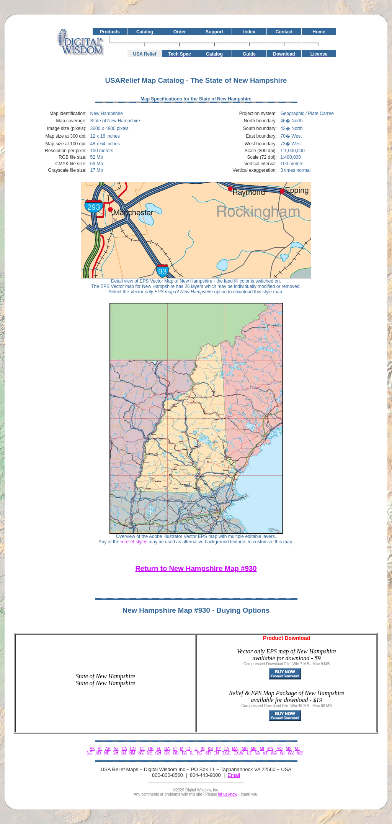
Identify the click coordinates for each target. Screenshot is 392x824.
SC (199, 753)
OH (158, 753)
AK (92, 749)
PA (184, 753)
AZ (116, 749)
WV (291, 753)
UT (249, 753)
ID (188, 749)
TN (216, 753)
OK (167, 753)
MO (279, 749)
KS (210, 749)
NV (141, 753)
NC (89, 753)
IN (202, 749)
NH (115, 753)
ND (98, 753)
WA (274, 753)
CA (124, 749)
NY (149, 753)
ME (253, 749)
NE (106, 753)
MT (297, 749)
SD (208, 753)
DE (151, 749)
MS (289, 749)
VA (257, 753)
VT (265, 753)
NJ (123, 753)
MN (270, 749)
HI (174, 749)
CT (142, 749)
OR (176, 753)
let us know (227, 794)
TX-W (239, 753)
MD (245, 749)
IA (181, 749)
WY (300, 753)
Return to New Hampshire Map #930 (195, 568)
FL (159, 749)
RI (192, 753)
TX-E (226, 753)
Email (234, 775)
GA (167, 749)
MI (262, 749)
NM (132, 753)
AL (100, 749)
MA (234, 749)
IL (196, 749)
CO (133, 749)
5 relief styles (134, 541)
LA (226, 749)
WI (282, 753)
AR (108, 749)
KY (218, 749)
